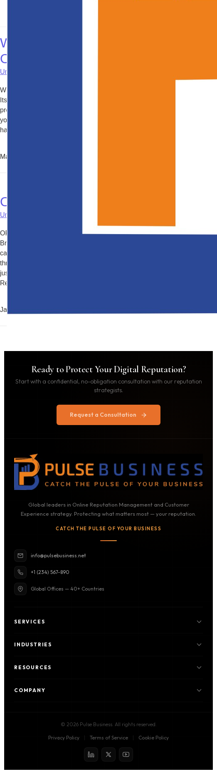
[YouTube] (126, 754)
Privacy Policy (63, 737)
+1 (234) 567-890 (41, 572)
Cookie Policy (153, 737)
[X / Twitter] (108, 754)
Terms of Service (109, 737)
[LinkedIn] (91, 754)
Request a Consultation (108, 414)
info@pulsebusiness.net (50, 555)
